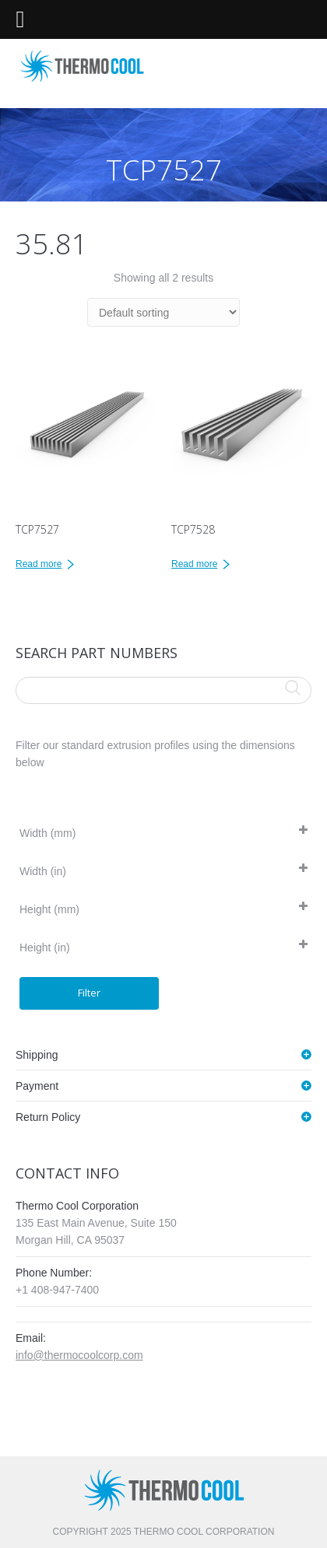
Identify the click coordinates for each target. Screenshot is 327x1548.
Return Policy (48, 1117)
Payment (37, 1086)
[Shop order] (163, 312)
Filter (89, 993)
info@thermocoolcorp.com (79, 1355)
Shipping (37, 1055)
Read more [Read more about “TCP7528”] (194, 564)
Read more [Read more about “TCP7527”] (39, 564)
